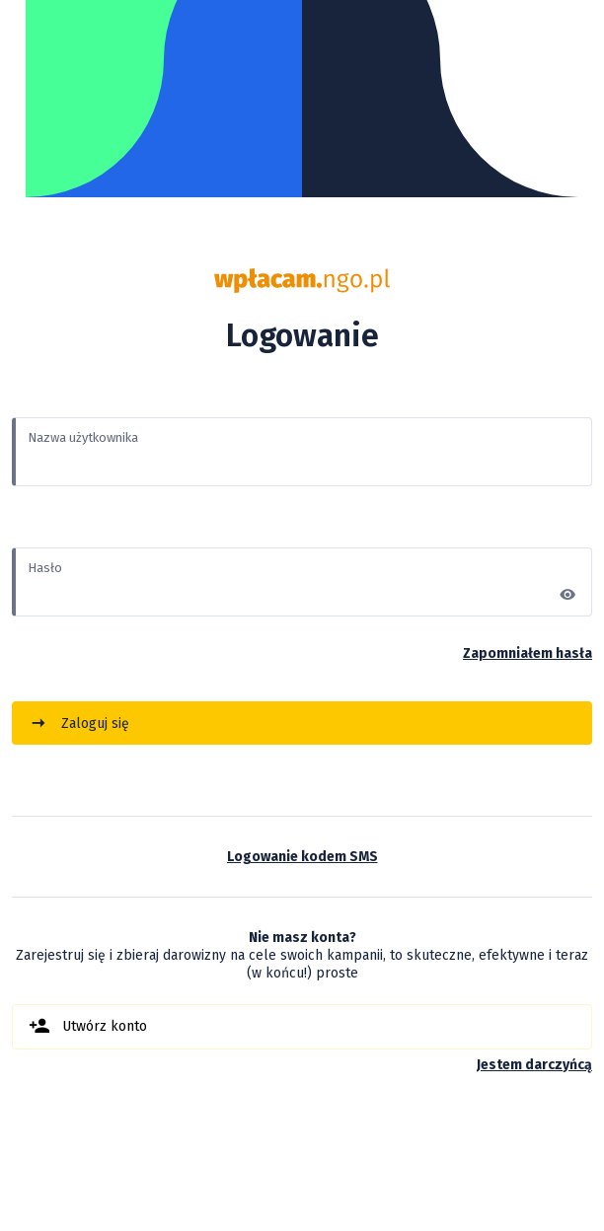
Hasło (45, 567)
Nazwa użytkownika (83, 437)
